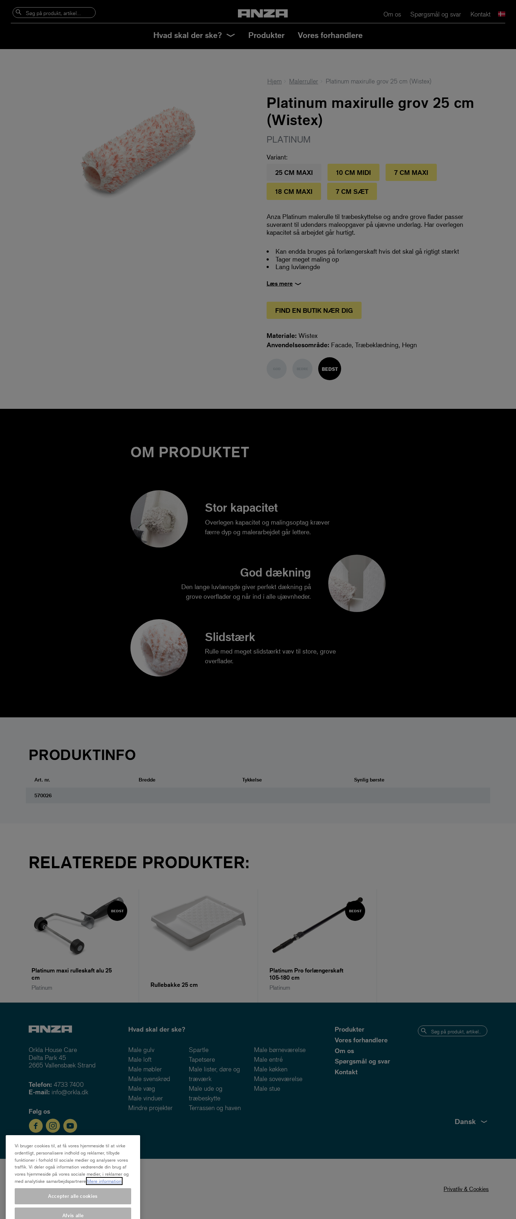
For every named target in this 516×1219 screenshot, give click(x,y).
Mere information (104, 1195)
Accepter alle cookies (73, 1209)
